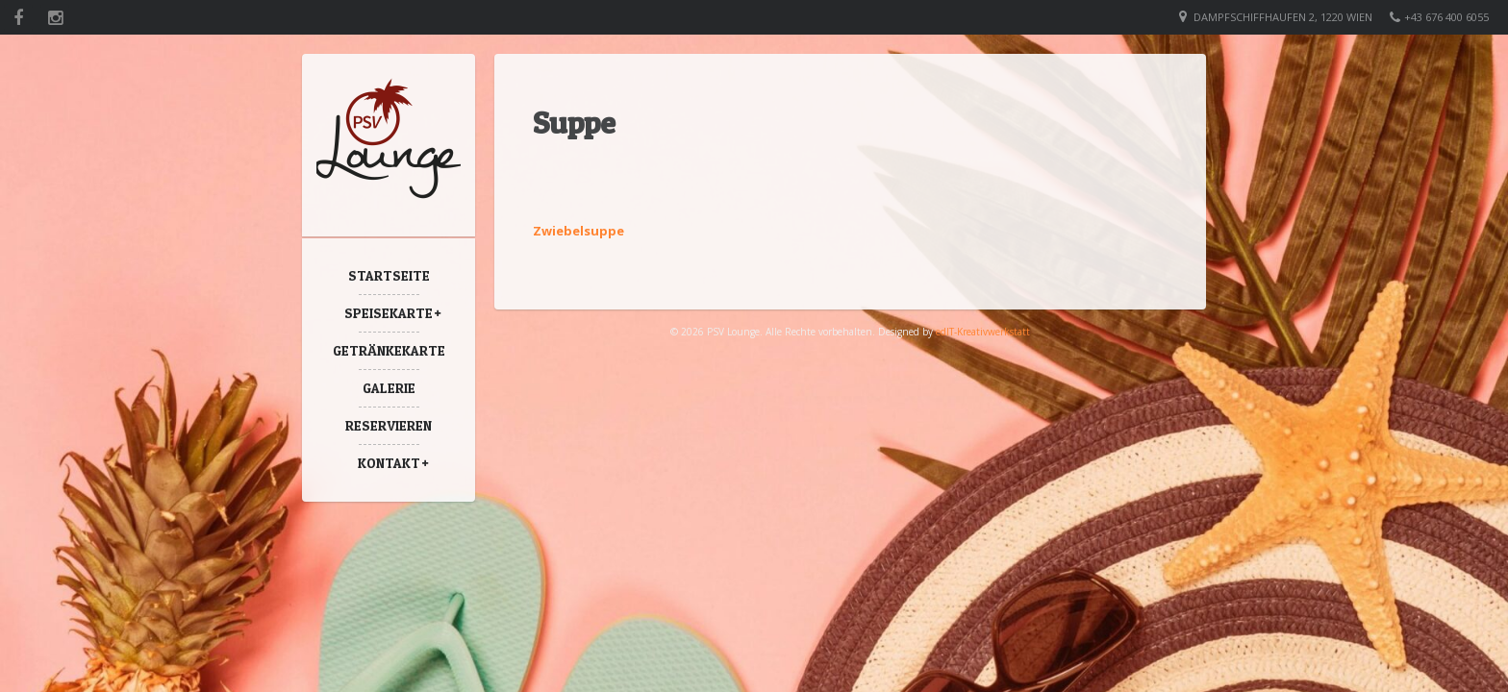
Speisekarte (388, 313)
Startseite (389, 275)
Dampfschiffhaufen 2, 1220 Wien (1283, 17)
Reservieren (388, 425)
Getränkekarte (389, 350)
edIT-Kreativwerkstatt (983, 331)
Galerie (389, 388)
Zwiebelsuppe (578, 230)
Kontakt (389, 463)
